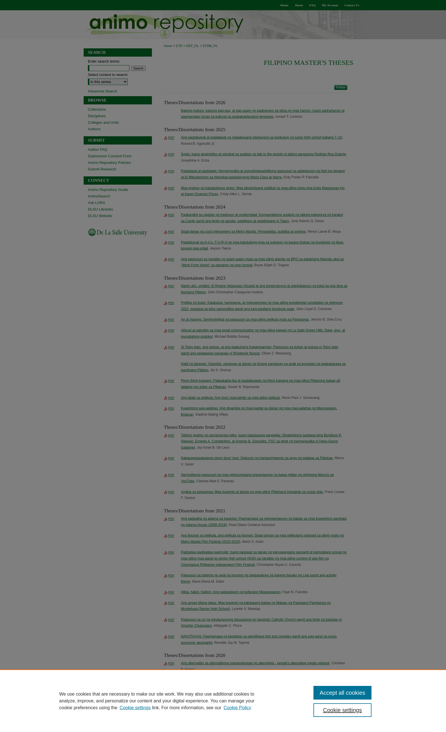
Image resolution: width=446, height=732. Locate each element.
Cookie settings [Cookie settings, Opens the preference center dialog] (342, 710)
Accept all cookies (342, 693)
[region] (223, 700)
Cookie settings (135, 707)
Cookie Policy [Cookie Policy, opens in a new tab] (237, 707)
